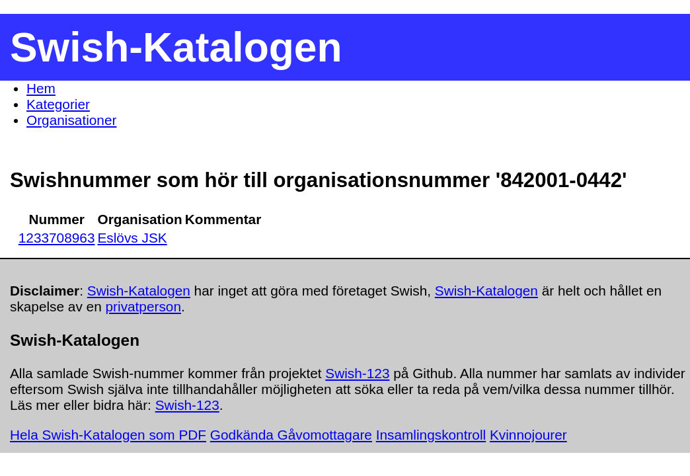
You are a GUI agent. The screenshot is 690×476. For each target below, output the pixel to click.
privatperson (143, 306)
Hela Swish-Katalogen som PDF (108, 434)
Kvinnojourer (528, 434)
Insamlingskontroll (431, 434)
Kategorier (58, 104)
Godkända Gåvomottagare (291, 434)
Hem (41, 88)
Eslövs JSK (132, 237)
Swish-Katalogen (138, 290)
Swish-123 (357, 373)
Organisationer (71, 120)
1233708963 (57, 237)
